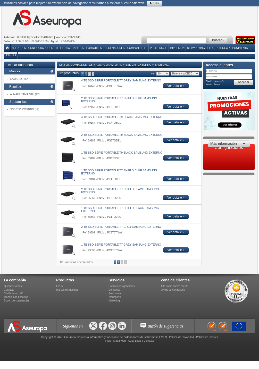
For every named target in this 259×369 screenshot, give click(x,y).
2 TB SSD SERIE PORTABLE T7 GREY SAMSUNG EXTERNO (121, 226)
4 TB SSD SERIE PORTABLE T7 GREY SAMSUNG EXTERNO (121, 80)
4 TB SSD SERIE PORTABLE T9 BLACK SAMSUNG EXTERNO (121, 117)
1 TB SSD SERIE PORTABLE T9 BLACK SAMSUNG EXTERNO (121, 152)
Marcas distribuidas (67, 289)
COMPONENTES (137, 48)
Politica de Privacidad (181, 337)
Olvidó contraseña (215, 81)
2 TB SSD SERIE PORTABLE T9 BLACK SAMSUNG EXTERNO (121, 134)
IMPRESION (177, 48)
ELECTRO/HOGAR (218, 48)
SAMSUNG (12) (19, 79)
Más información (223, 143)
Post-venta (114, 293)
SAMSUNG (162, 64)
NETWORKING (196, 48)
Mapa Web (119, 340)
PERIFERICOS (159, 48)
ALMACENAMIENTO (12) (24, 94)
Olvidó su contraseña (173, 289)
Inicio (108, 340)
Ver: (153, 73)
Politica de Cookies (207, 337)
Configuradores (40, 48)
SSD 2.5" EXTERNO (139, 64)
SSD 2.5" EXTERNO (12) (24, 109)
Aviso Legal (134, 340)
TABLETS (78, 48)
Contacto (9, 289)
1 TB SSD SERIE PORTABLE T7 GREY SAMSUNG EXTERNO (121, 244)
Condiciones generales (121, 286)
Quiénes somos (13, 286)
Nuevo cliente (213, 84)
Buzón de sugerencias (16, 300)
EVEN (59, 286)
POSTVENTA (240, 48)
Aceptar (154, 3)
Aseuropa (19, 48)
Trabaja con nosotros (16, 297)
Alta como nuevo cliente (174, 286)
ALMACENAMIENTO (109, 64)
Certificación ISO (13, 293)
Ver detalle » (176, 86)
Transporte (114, 297)
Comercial (114, 289)
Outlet (11, 55)
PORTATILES (94, 48)
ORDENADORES (114, 48)
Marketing (114, 300)
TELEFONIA (62, 48)
